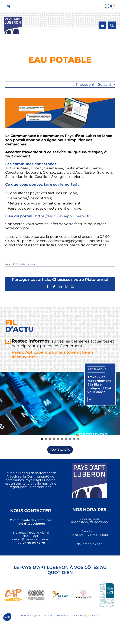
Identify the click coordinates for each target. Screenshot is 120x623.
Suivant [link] (104, 84)
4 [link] (54, 439)
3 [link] (50, 439)
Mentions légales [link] (30, 615)
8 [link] (70, 439)
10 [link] (78, 439)
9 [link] (74, 439)
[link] (9, 6)
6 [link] (62, 439)
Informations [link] (27, 264)
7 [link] (66, 439)
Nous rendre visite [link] (89, 544)
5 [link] (58, 439)
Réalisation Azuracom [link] (84, 615)
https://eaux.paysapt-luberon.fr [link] (62, 216)
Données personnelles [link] (55, 615)
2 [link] (46, 439)
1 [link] (42, 439)
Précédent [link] (85, 84)
